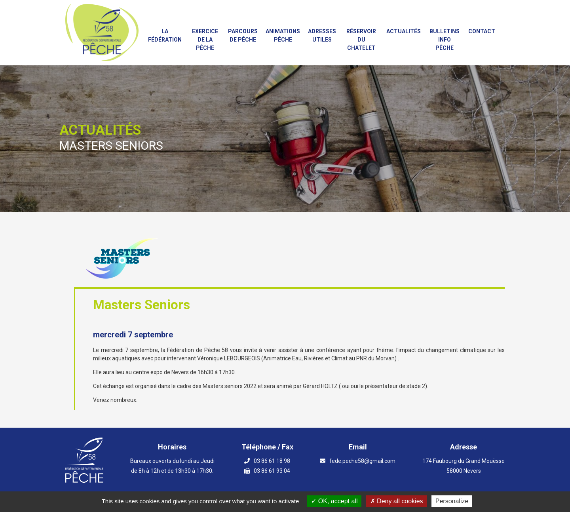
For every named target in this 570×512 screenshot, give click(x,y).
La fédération (165, 35)
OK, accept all (334, 501)
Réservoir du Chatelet (361, 39)
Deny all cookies (396, 501)
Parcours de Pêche (243, 35)
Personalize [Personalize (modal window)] (452, 501)
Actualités (403, 31)
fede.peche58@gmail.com (362, 461)
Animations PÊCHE (283, 35)
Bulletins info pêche (444, 39)
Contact (481, 31)
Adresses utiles (322, 35)
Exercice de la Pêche (205, 39)
